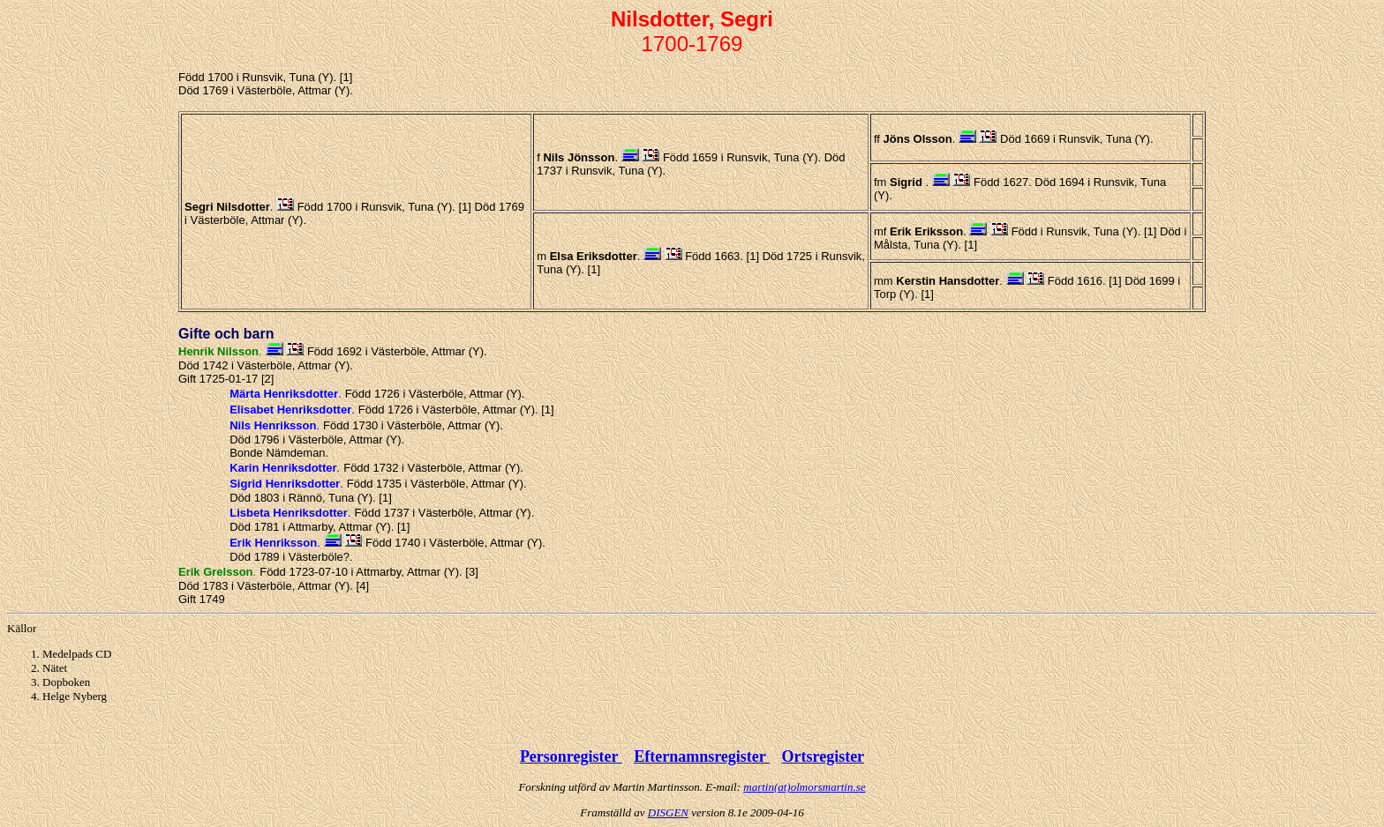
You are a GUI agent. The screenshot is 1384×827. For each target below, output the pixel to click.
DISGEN (668, 812)
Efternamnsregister (702, 756)
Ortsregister (822, 756)
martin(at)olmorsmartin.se (804, 786)
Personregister (571, 756)
